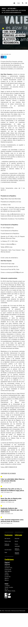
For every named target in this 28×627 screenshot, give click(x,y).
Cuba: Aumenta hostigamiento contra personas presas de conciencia (12, 520)
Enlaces (16, 544)
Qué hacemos (7, 538)
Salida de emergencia (17, 549)
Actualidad (12, 8)
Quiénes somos (8, 541)
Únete (18, 3)
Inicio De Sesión (8, 549)
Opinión (16, 541)
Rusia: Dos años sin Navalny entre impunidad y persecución (11, 499)
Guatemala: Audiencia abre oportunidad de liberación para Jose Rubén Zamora (11, 510)
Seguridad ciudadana (17, 553)
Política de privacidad (7, 544)
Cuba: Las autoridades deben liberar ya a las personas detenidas (12, 480)
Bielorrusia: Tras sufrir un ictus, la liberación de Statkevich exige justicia (12, 489)
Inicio (4, 8)
